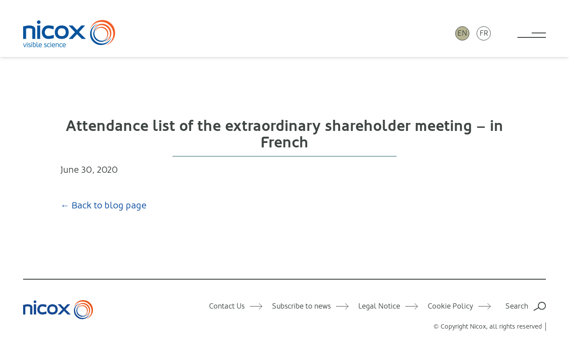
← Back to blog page (103, 205)
